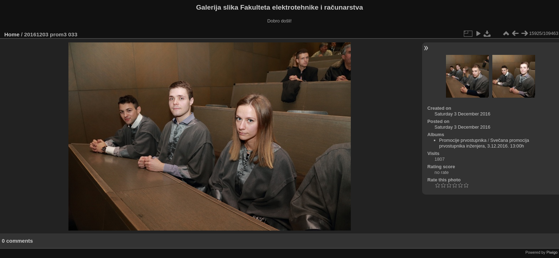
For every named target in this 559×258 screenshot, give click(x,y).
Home (12, 34)
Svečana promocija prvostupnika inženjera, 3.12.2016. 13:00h (484, 143)
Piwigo (552, 252)
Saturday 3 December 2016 (463, 114)
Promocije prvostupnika (463, 140)
